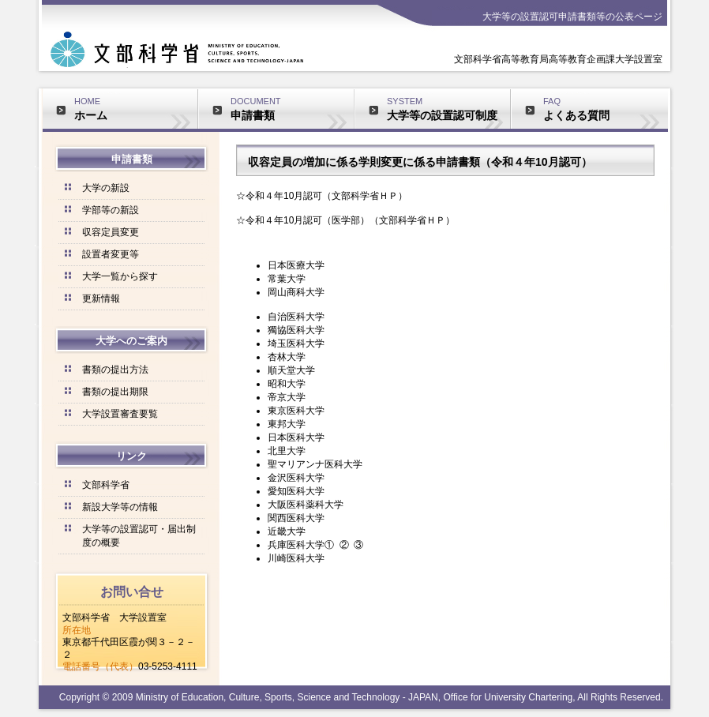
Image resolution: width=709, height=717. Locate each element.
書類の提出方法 (115, 369)
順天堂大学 (291, 370)
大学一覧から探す (120, 276)
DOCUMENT (292, 109)
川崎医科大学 (296, 558)
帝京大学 (287, 397)
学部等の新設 (110, 210)
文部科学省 (105, 484)
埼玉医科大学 (296, 343)
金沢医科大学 (296, 477)
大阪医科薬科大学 (305, 504)
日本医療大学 (296, 265)
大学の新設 (105, 187)
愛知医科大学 (296, 491)
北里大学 (287, 450)
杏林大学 (287, 356)
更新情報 (101, 298)
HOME (135, 109)
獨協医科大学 (296, 330)
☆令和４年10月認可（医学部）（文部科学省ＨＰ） (345, 220)
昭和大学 (287, 383)
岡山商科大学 (296, 292)
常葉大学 (287, 278)
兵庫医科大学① (301, 544)
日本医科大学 (296, 437)
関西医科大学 (296, 518)
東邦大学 (287, 424)
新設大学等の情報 (120, 506)
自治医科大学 (296, 316)
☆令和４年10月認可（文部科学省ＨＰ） (321, 195)
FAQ (605, 109)
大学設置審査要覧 (120, 413)
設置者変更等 (110, 254)
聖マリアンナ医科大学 (315, 464)
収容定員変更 (110, 232)
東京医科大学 (296, 410)
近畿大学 (287, 531)
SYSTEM (448, 109)
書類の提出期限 (115, 391)
